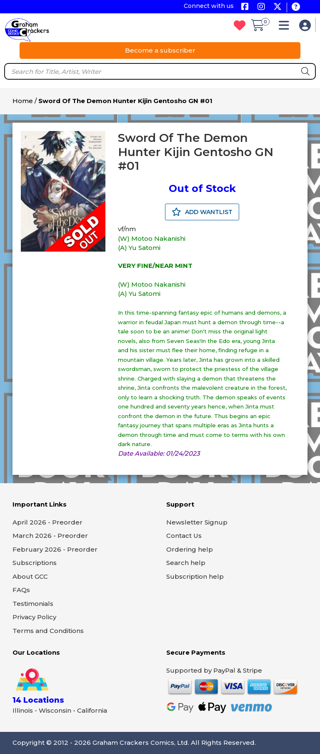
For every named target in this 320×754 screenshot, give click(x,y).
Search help (185, 563)
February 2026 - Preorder (55, 549)
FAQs (21, 590)
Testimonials (32, 604)
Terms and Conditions (48, 631)
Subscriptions (34, 563)
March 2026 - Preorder (50, 536)
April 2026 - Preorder (47, 522)
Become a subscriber (160, 50)
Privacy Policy (34, 617)
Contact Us (184, 536)
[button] (286, 27)
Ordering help (189, 549)
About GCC (30, 576)
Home (22, 101)
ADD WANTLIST (202, 212)
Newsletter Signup (197, 522)
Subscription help (195, 576)
